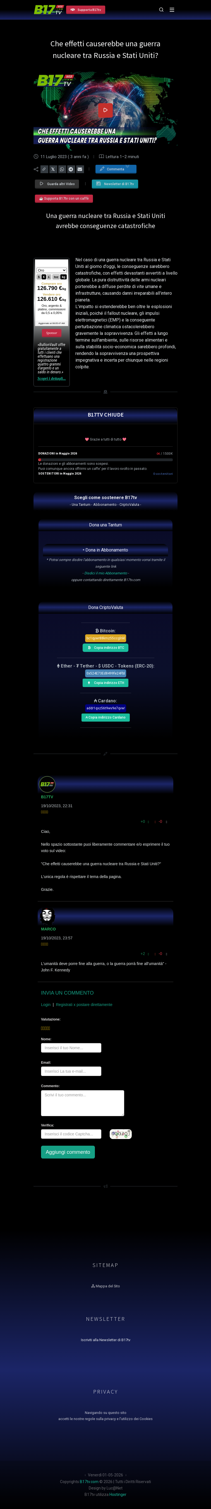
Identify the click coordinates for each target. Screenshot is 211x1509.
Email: (46, 1063)
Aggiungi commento (68, 1152)
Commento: (50, 1086)
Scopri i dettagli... (51, 378)
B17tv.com (89, 1481)
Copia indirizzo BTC (104, 647)
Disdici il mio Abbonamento (105, 573)
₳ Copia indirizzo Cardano (105, 716)
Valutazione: (50, 1019)
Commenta (115, 168)
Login (46, 1004)
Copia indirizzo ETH (104, 682)
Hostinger (117, 1494)
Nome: (46, 1039)
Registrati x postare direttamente (84, 1004)
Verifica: (47, 1125)
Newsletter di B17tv (115, 183)
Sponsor (51, 333)
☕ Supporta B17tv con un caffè (64, 198)
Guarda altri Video (57, 183)
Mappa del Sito (105, 1286)
